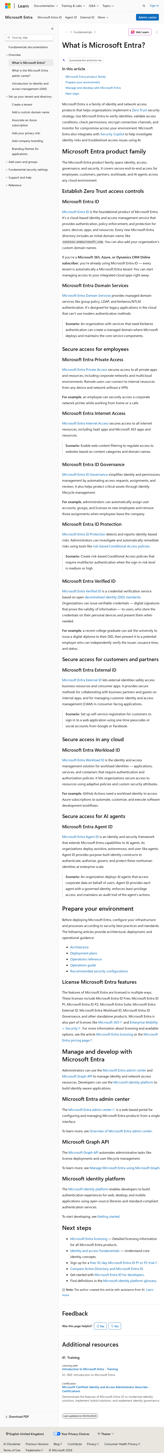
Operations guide (83, 965)
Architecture (79, 947)
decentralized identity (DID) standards (113, 597)
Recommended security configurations (99, 971)
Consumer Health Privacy (121, 1444)
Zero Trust (139, 110)
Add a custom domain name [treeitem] (30, 112)
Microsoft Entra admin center (124, 1070)
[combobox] (29, 37)
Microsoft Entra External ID (82, 680)
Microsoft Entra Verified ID (81, 591)
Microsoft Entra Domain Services (86, 295)
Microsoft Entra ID (75, 211)
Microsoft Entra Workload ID (83, 760)
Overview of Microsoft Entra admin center (121, 1131)
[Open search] (144, 6)
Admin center (148, 17)
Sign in (154, 5)
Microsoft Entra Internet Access (85, 423)
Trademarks (32, 1450)
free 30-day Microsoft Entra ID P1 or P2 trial (122, 1262)
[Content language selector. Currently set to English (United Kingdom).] (25, 1434)
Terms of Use (11, 1450)
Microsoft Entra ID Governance (85, 474)
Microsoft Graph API (77, 1076)
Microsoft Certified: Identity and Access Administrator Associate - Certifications (106, 1389)
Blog (56, 1444)
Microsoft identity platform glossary (129, 1280)
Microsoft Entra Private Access (84, 369)
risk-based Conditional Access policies (121, 546)
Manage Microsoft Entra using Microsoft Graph (125, 1167)
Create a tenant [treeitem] (22, 104)
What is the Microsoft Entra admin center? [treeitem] (30, 73)
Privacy (91, 1444)
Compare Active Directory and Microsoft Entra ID (106, 1268)
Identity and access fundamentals (95, 1250)
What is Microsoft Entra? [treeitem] (28, 63)
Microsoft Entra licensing (114, 1034)
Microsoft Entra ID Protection (83, 534)
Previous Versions (37, 1444)
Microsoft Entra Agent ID (80, 836)
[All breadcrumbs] (66, 32)
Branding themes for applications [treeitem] (25, 151)
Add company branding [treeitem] (27, 141)
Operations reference (86, 959)
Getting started (108, 1216)
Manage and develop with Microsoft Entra (93, 88)
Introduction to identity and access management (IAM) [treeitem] (30, 86)
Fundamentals (83, 32)
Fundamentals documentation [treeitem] (28, 47)
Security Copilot (112, 134)
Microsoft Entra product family (86, 77)
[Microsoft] (8, 6)
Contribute (75, 1444)
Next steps (72, 93)
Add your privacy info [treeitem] (26, 133)
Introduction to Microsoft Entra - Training (90, 1369)
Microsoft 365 (108, 1022)
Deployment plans (83, 953)
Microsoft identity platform (133, 1082)
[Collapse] (52, 29)
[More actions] (157, 32)
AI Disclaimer (11, 1444)
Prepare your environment (83, 82)
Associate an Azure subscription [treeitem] (24, 122)
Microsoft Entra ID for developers (119, 1274)
